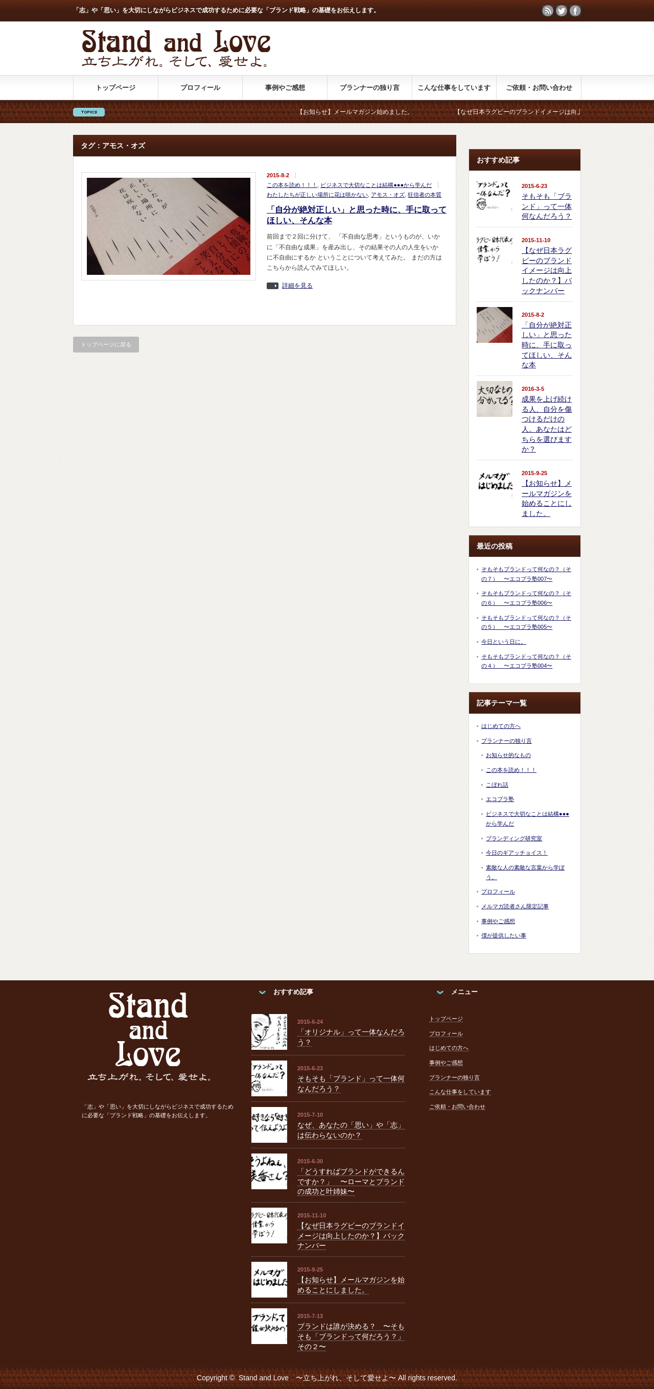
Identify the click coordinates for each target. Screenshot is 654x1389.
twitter (561, 10)
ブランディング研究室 (514, 838)
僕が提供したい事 (503, 935)
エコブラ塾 (500, 799)
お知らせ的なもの (508, 755)
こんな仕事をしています (454, 87)
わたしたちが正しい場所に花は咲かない (317, 195)
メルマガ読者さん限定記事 (515, 906)
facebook (575, 10)
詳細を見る (297, 285)
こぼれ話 (497, 785)
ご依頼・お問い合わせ (539, 87)
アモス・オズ (388, 195)
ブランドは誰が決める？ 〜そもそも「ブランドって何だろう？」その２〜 (351, 1336)
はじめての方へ (501, 726)
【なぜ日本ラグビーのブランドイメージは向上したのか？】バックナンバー (547, 270)
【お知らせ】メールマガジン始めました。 (390, 111)
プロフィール (200, 87)
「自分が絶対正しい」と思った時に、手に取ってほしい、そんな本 (547, 345)
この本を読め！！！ (292, 185)
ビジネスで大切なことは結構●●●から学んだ (376, 185)
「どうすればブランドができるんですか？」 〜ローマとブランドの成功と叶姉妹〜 (351, 1181)
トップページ (115, 87)
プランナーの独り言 (370, 87)
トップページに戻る (106, 344)
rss (547, 10)
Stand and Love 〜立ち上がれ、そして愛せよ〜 (317, 1378)
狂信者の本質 (424, 195)
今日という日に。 (503, 642)
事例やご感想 (285, 87)
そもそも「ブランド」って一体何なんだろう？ (547, 206)
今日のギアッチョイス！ (517, 853)
